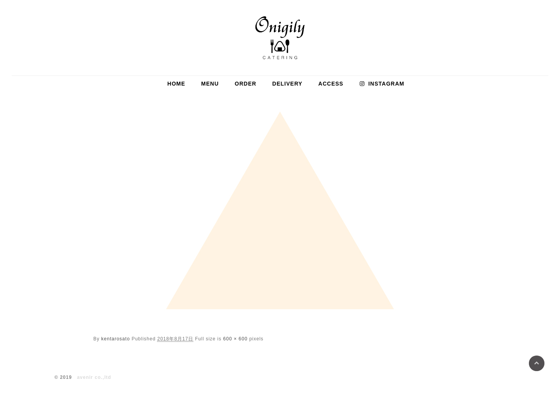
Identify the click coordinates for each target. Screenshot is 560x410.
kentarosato (115, 339)
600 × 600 (235, 339)
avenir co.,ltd (94, 377)
